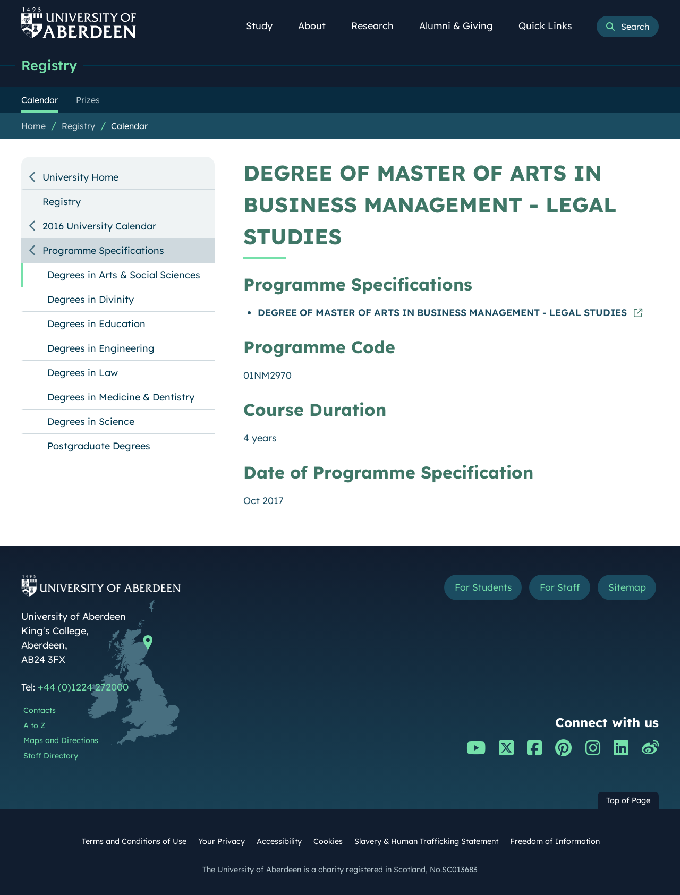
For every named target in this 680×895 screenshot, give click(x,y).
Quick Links (551, 26)
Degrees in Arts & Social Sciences (123, 275)
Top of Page (628, 800)
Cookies (328, 841)
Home (33, 126)
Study (265, 26)
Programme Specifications (103, 250)
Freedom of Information (555, 841)
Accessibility (279, 841)
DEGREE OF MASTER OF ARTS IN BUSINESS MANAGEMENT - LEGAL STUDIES (444, 312)
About (317, 26)
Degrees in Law (82, 372)
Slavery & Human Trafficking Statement (426, 841)
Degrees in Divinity (90, 299)
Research (378, 26)
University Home (80, 177)
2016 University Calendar (99, 226)
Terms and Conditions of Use (134, 841)
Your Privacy (221, 841)
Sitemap (626, 588)
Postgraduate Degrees (98, 446)
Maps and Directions (60, 740)
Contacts (39, 710)
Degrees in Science (90, 421)
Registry (49, 65)
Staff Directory (50, 756)
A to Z (34, 725)
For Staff (558, 588)
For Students (479, 588)
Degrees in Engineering (101, 348)
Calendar (129, 126)
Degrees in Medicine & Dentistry (120, 397)
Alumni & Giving (462, 26)
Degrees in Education (96, 324)
